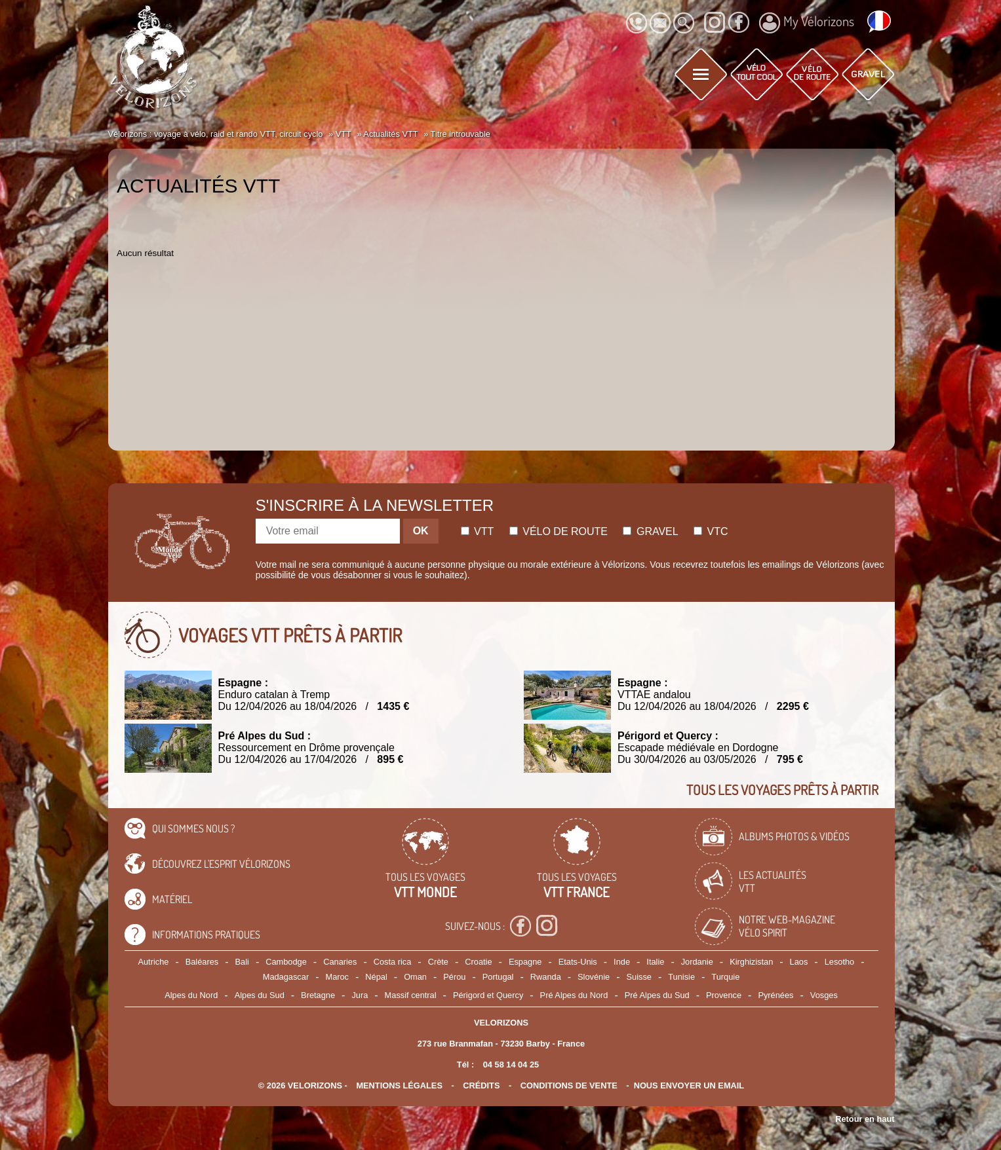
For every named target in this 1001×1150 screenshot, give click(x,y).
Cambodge (286, 962)
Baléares (202, 962)
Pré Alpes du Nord (574, 995)
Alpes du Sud (260, 995)
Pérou (454, 977)
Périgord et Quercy (488, 995)
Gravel (650, 531)
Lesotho (840, 962)
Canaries (340, 962)
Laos (799, 962)
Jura (359, 995)
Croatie (478, 962)
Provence (723, 995)
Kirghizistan (751, 962)
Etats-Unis (578, 962)
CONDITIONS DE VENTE (569, 1085)
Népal (376, 977)
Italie (655, 962)
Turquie (725, 977)
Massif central (411, 995)
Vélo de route (558, 531)
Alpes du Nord (191, 995)
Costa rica (393, 962)
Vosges (824, 995)
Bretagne (318, 995)
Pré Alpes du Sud (657, 995)
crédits (481, 1085)
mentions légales (399, 1085)
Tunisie (681, 977)
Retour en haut (864, 1119)
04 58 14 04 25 (511, 1064)
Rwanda (545, 977)
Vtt (477, 531)
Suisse (639, 977)
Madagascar (286, 977)
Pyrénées (775, 995)
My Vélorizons (806, 22)
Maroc (337, 977)
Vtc (711, 531)
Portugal (498, 977)
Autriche (153, 962)
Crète (438, 962)
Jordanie (697, 962)
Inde (622, 962)
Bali (242, 962)
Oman (415, 977)
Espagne (525, 962)
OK (421, 530)
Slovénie (594, 977)
